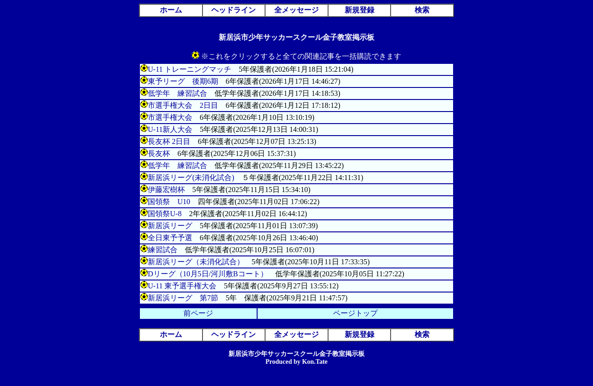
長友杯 (159, 153)
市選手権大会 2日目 (183, 105)
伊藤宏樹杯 (166, 189)
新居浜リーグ (170, 226)
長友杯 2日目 (169, 141)
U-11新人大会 (170, 129)
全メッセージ (296, 10)
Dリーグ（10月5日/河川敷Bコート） (208, 274)
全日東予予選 (170, 238)
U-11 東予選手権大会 (182, 286)
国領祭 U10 (169, 201)
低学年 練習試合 (177, 93)
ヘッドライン (233, 10)
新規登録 (359, 10)
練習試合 (162, 250)
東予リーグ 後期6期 (183, 81)
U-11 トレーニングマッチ (189, 69)
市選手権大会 (170, 117)
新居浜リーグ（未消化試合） (196, 262)
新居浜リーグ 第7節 (183, 298)
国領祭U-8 (165, 214)
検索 (422, 10)
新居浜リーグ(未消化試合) (191, 177)
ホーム (171, 10)
